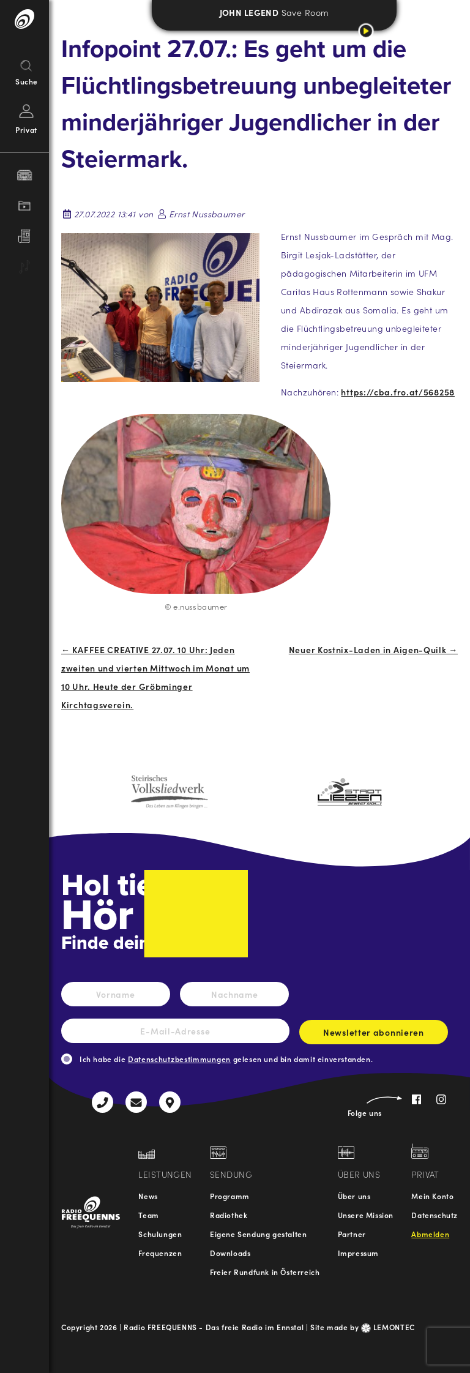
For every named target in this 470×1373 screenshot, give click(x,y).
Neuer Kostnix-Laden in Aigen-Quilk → (373, 649)
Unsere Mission (366, 1215)
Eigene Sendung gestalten (258, 1234)
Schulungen (160, 1234)
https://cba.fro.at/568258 (398, 392)
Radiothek (228, 1215)
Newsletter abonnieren (373, 1035)
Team (148, 1215)
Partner (352, 1234)
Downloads (230, 1253)
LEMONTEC (388, 1327)
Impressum (358, 1253)
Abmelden (430, 1234)
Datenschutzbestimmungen (179, 1058)
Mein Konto (432, 1196)
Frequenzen (160, 1253)
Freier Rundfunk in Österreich (264, 1271)
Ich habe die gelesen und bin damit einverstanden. (226, 1058)
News (147, 1196)
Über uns (354, 1196)
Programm (230, 1196)
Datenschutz (434, 1215)
